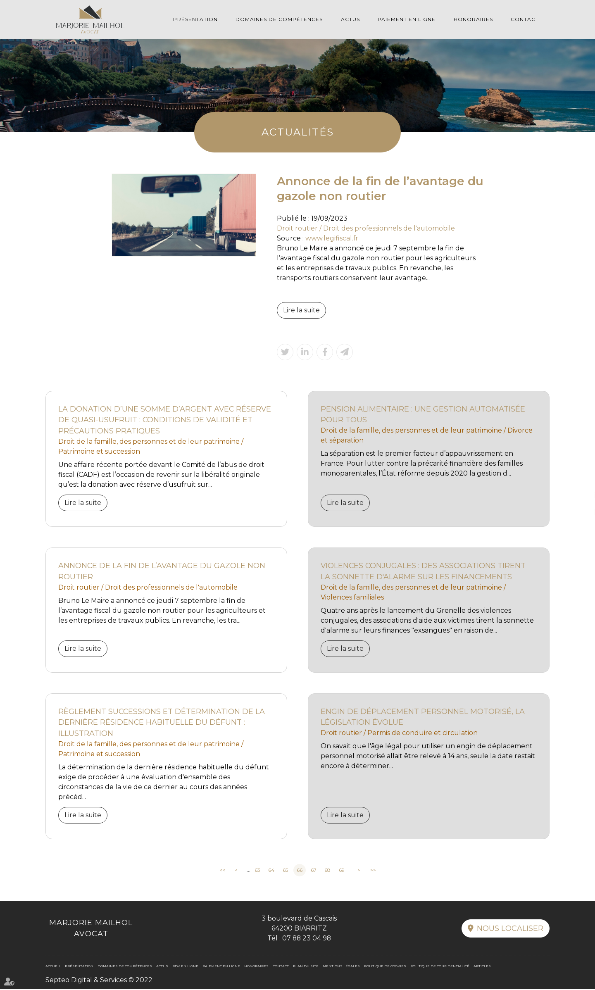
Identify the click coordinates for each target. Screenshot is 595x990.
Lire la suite (301, 310)
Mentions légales (341, 967)
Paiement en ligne (407, 19)
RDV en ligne (578, 511)
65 (285, 871)
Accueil (53, 967)
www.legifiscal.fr (332, 238)
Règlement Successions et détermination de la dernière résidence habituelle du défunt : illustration (162, 723)
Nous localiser (510, 929)
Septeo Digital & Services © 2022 (98, 981)
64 (271, 871)
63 (257, 871)
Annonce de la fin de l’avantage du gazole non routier (162, 572)
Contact (525, 19)
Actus (350, 19)
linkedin (578, 495)
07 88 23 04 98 (306, 939)
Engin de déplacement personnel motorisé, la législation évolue (423, 717)
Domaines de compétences (279, 19)
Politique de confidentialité (439, 967)
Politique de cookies (385, 967)
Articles (482, 967)
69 (342, 871)
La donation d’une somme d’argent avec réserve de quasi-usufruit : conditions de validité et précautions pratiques (165, 420)
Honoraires (473, 19)
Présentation (195, 19)
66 (299, 871)
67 (314, 871)
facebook (578, 478)
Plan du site (306, 967)
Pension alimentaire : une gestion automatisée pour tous (423, 415)
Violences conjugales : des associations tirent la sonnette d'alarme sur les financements (424, 572)
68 (327, 871)
